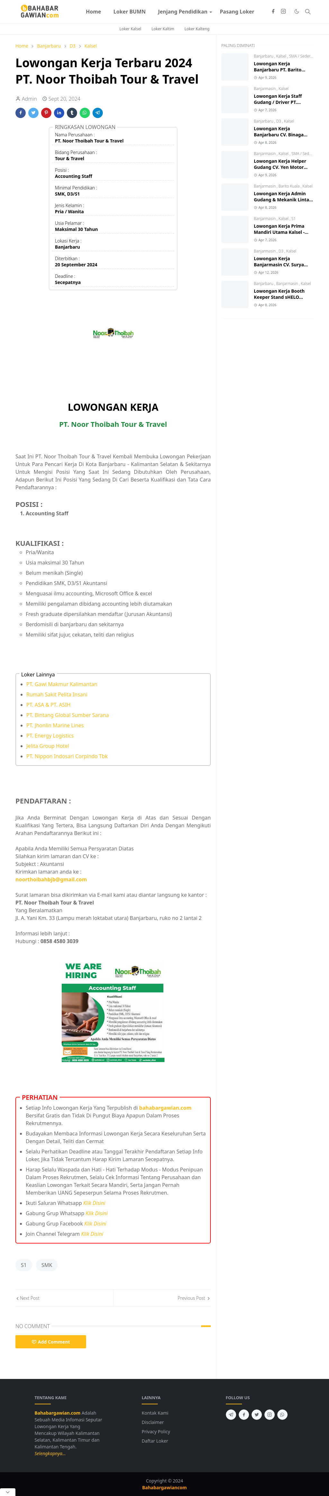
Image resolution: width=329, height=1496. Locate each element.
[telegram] (231, 1414)
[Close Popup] (7, 1492)
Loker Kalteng (196, 29)
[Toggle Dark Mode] (296, 11)
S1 (24, 1265)
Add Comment (50, 1342)
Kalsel (281, 56)
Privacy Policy (156, 1431)
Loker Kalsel (130, 29)
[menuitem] (93, 11)
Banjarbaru (264, 56)
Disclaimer (153, 1422)
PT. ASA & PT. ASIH (48, 704)
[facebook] (273, 11)
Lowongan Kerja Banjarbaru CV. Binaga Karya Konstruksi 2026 (279, 134)
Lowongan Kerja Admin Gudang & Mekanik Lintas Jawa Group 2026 (282, 199)
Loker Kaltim (163, 29)
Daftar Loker (155, 1441)
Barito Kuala (290, 186)
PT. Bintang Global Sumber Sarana (67, 715)
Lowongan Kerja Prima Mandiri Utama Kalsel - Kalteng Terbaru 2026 (279, 232)
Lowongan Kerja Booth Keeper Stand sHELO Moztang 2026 (279, 297)
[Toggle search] (308, 11)
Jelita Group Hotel (47, 745)
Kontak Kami (155, 1413)
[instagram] (283, 11)
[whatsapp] (282, 1414)
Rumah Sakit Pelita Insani (56, 694)
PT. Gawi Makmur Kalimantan (61, 684)
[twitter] (257, 1414)
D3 (279, 121)
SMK (46, 1265)
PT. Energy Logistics (50, 735)
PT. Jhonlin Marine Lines (55, 725)
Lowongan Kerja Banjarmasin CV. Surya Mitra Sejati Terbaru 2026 (282, 264)
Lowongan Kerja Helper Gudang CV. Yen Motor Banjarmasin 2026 (280, 167)
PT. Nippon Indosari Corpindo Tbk (67, 756)
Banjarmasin (265, 88)
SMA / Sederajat (303, 56)
